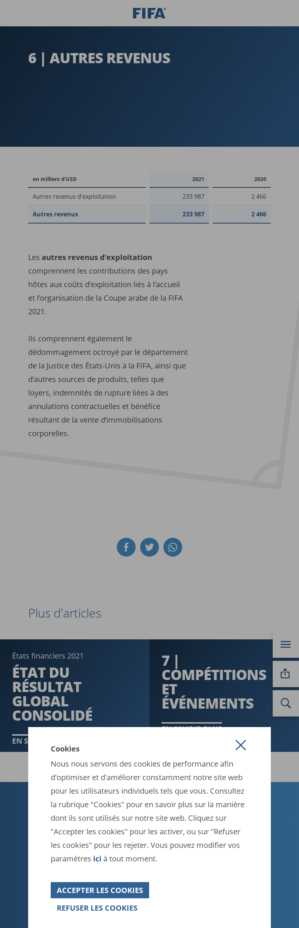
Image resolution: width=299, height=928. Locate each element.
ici (97, 858)
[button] (241, 745)
